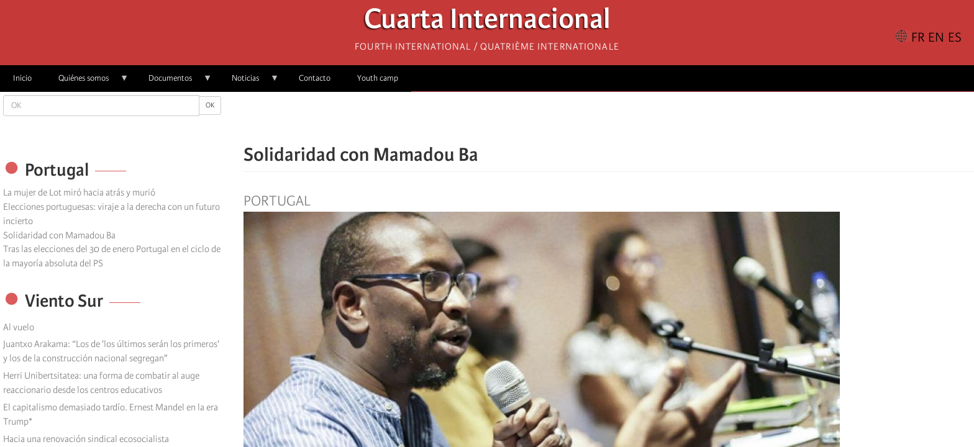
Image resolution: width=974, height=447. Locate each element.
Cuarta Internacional (487, 22)
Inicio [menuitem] (22, 78)
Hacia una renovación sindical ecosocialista (86, 439)
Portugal (277, 201)
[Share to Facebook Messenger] (609, 118)
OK (210, 105)
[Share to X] (591, 118)
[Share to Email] (626, 118)
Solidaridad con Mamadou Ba (59, 235)
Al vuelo (18, 327)
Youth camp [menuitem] (377, 78)
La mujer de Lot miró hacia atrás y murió (79, 192)
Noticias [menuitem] (249, 82)
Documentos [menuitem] (173, 82)
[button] (643, 118)
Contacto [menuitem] (314, 78)
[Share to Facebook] (574, 118)
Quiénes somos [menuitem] (87, 82)
